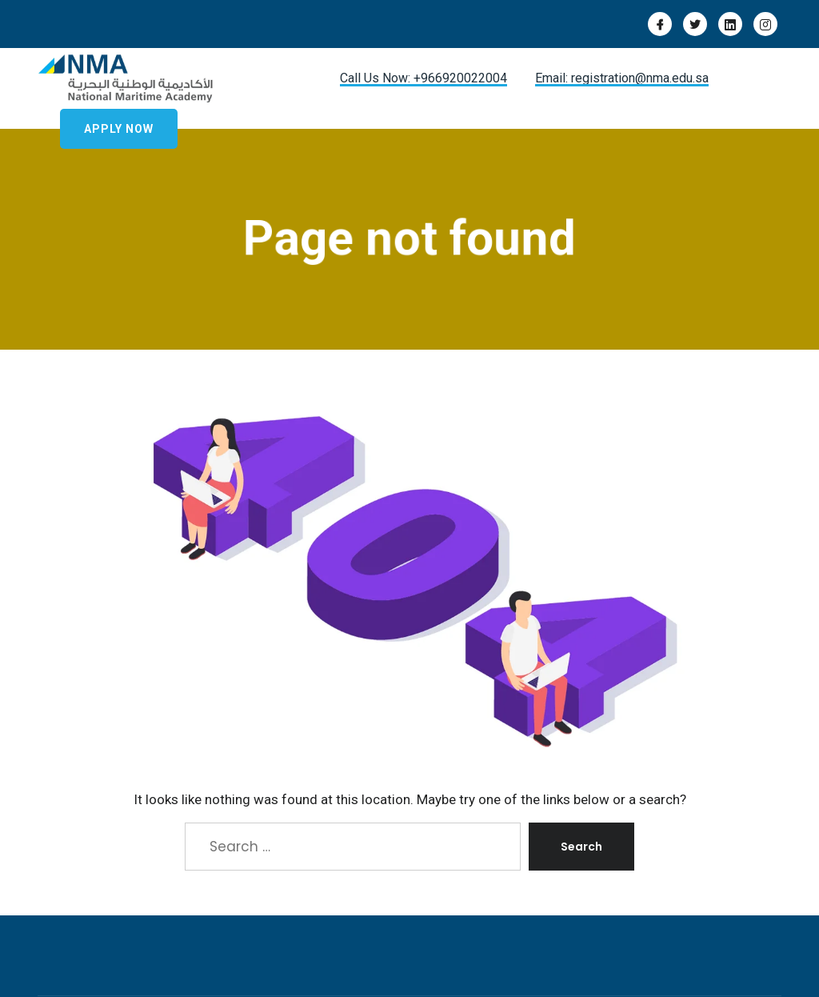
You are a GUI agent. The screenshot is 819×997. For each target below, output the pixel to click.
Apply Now (119, 128)
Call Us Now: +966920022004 (423, 78)
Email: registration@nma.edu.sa (622, 78)
